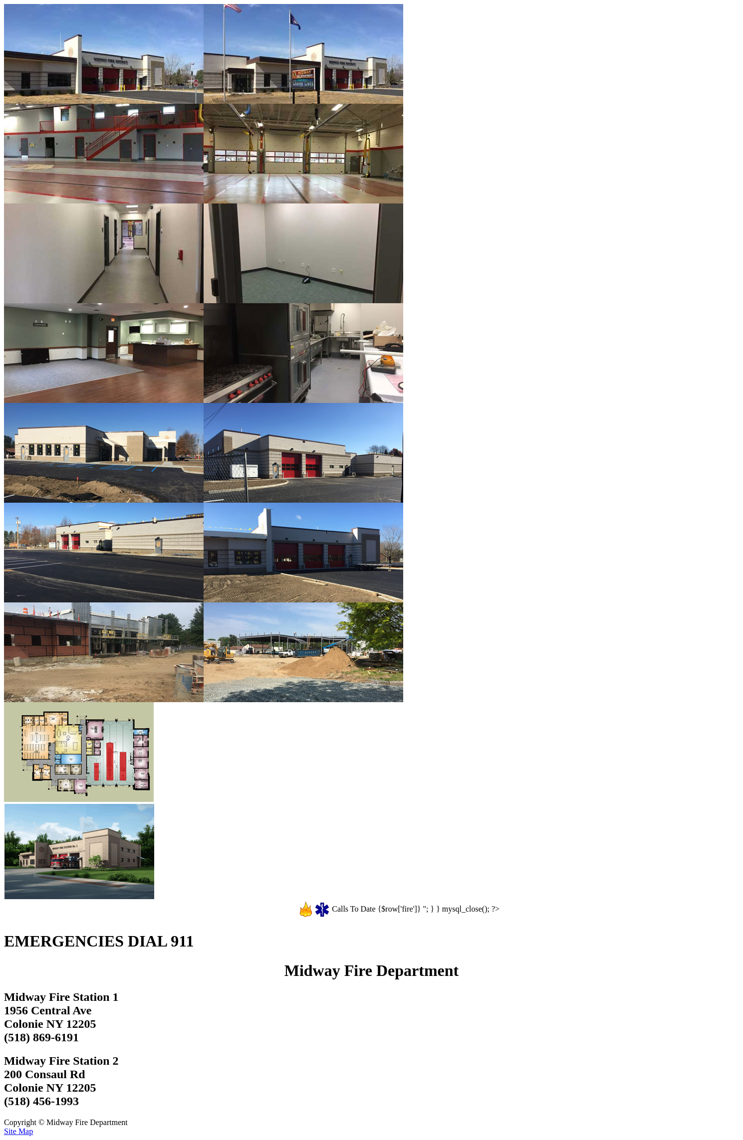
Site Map (18, 1131)
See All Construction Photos (43, 905)
